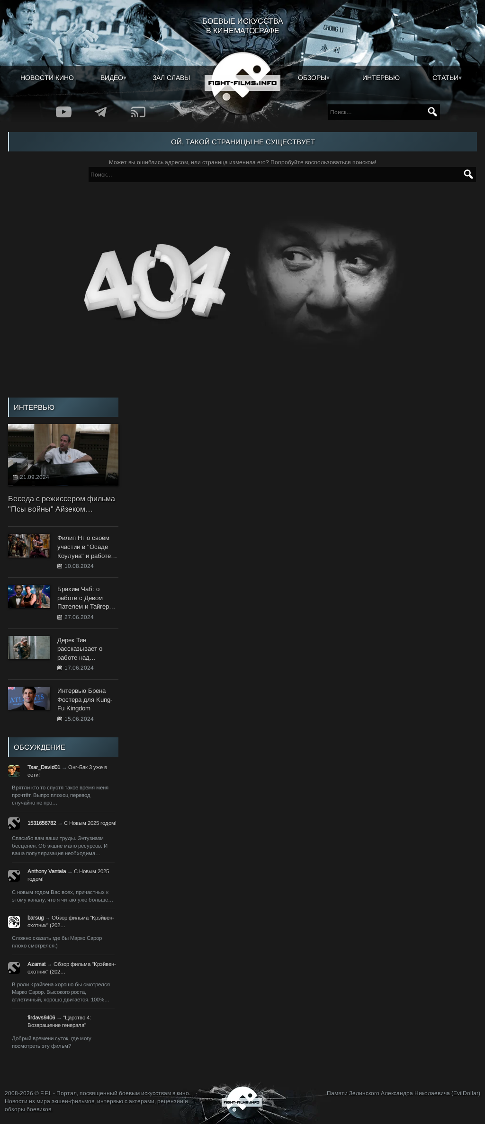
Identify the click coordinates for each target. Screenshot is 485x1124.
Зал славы (171, 77)
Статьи (445, 77)
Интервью (381, 77)
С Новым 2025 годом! (90, 823)
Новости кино (47, 77)
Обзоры (312, 77)
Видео (111, 77)
